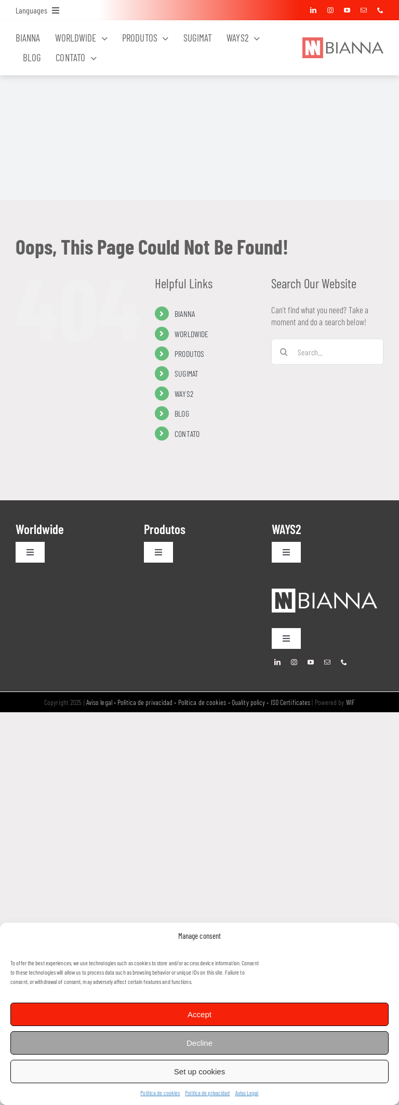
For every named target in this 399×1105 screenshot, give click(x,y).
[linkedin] (313, 10)
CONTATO (187, 433)
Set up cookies (199, 1071)
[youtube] (347, 10)
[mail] (364, 10)
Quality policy (248, 702)
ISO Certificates (291, 702)
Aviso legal (99, 702)
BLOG (182, 413)
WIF (350, 702)
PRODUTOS (189, 353)
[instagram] (330, 10)
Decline (199, 1043)
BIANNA (185, 313)
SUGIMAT (186, 373)
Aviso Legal (247, 1092)
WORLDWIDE (191, 334)
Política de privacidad (207, 1092)
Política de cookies (160, 1092)
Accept (199, 1014)
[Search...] (327, 352)
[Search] (284, 352)
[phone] (380, 10)
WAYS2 (184, 393)
